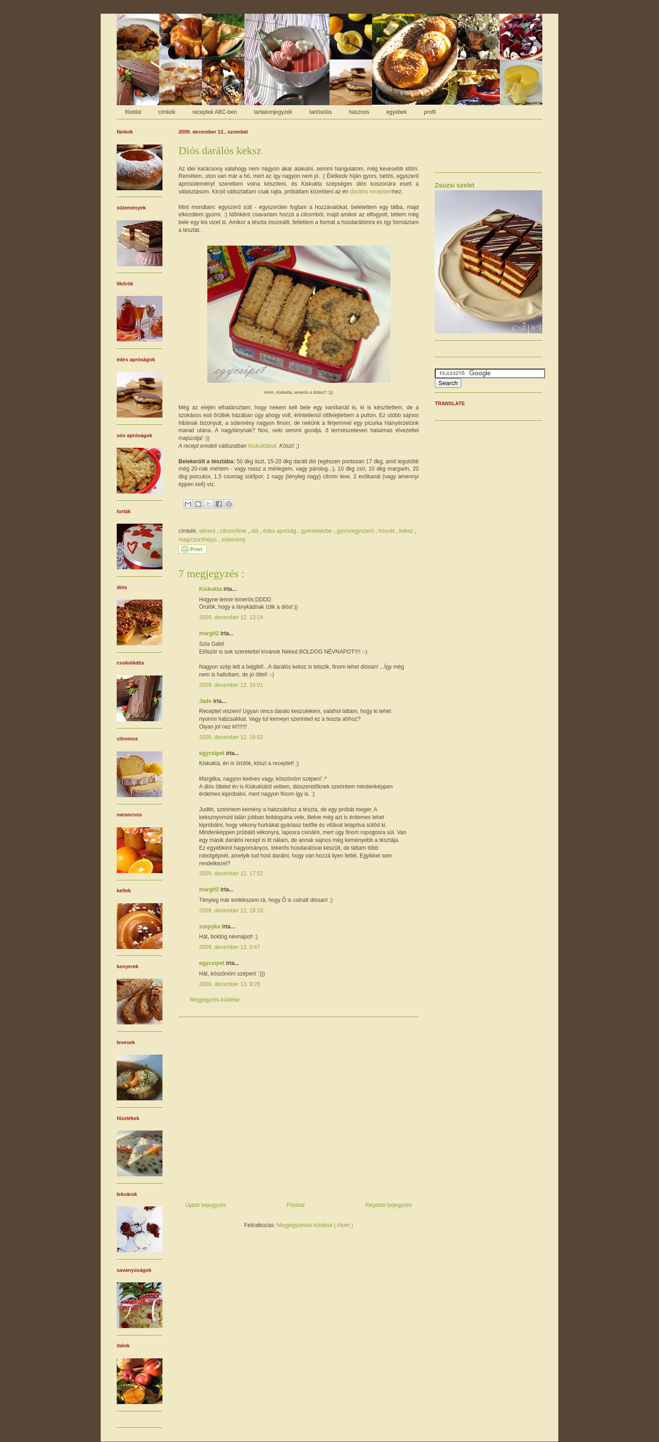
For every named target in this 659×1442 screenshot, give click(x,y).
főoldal (133, 112)
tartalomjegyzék (273, 112)
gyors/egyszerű (356, 531)
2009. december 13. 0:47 (229, 947)
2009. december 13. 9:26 (229, 984)
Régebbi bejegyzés (388, 1205)
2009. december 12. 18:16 (231, 910)
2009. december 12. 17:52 (231, 873)
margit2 (210, 633)
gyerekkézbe (317, 531)
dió (255, 531)
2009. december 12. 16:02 (231, 737)
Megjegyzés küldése (215, 1000)
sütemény (233, 539)
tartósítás (320, 112)
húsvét (387, 531)
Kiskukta (211, 589)
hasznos (359, 112)
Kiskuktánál (262, 446)
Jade (206, 701)
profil (430, 112)
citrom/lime (234, 531)
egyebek (396, 112)
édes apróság (280, 531)
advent (208, 531)
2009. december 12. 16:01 (231, 685)
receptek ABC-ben (214, 112)
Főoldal (295, 1205)
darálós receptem (371, 191)
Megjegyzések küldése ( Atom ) (315, 1225)
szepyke (210, 926)
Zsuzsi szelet (455, 185)
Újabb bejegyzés (205, 1205)
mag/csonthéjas (198, 539)
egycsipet (212, 753)
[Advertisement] (298, 1106)
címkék (166, 112)
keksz (407, 531)
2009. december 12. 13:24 (231, 617)
